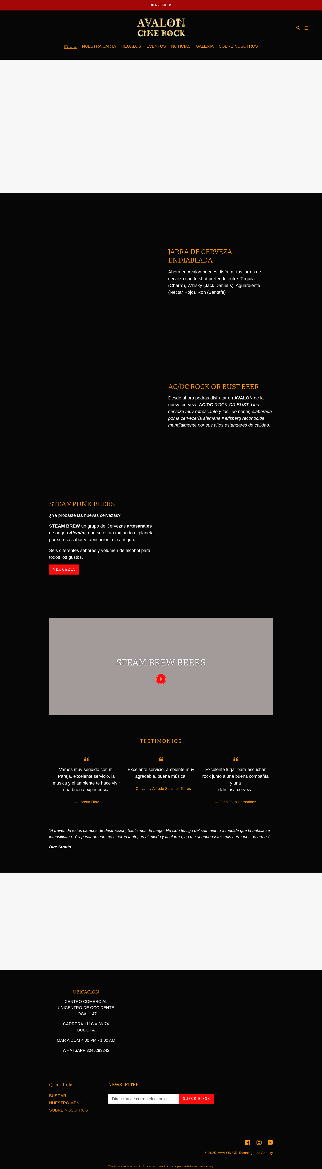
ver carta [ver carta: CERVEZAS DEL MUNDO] (64, 569)
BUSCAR (57, 1095)
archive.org (206, 1166)
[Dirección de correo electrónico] (143, 1099)
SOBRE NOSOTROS (68, 1110)
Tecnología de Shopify (256, 1153)
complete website (182, 1166)
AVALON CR (227, 1153)
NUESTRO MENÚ (65, 1103)
